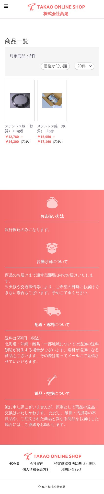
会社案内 (37, 463)
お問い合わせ (71, 469)
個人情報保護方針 (36, 469)
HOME (14, 463)
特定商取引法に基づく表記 (74, 463)
